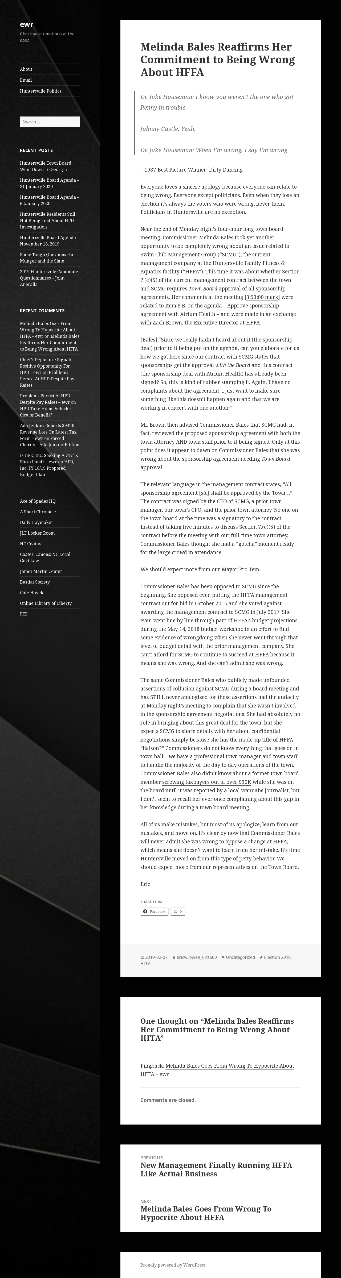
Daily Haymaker (36, 522)
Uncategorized (240, 957)
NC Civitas (30, 544)
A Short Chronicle (38, 512)
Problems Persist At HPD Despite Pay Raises (47, 378)
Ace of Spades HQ (38, 501)
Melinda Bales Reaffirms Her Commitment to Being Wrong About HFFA (49, 342)
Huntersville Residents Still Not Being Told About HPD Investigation (47, 220)
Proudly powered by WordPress (173, 1265)
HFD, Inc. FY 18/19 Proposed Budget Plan (47, 468)
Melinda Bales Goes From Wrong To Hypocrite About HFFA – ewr (47, 329)
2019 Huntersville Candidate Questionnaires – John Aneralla (49, 278)
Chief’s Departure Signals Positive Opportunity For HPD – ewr (46, 366)
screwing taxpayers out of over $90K (206, 782)
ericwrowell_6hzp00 (197, 957)
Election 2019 (277, 957)
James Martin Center (41, 571)
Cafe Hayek (31, 593)
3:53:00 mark (262, 297)
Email (26, 80)
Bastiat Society (35, 582)
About (26, 69)
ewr (26, 24)
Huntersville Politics (40, 91)
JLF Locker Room (37, 533)
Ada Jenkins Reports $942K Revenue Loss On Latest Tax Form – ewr (48, 432)
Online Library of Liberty (46, 603)
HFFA (145, 964)
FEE (24, 614)
